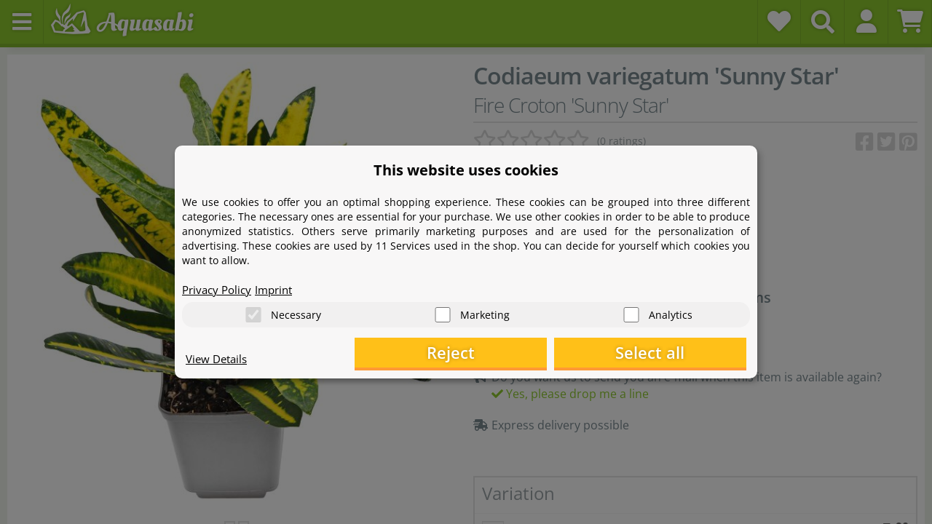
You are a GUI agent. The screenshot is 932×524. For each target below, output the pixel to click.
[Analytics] (631, 313)
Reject (521, 353)
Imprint (280, 288)
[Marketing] (443, 313)
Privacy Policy (219, 288)
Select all (673, 353)
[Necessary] (253, 313)
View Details (219, 361)
